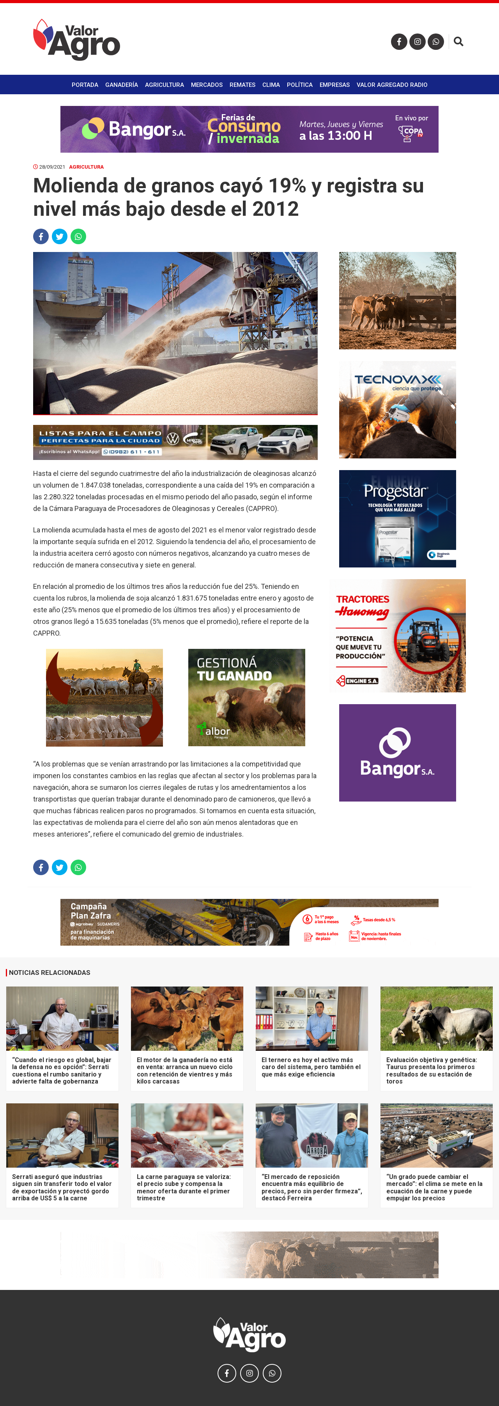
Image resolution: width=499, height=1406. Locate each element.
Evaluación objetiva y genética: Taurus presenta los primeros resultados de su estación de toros (431, 1070)
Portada (85, 84)
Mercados (207, 84)
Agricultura (164, 84)
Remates (242, 84)
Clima (271, 84)
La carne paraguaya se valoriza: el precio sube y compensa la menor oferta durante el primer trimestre (184, 1187)
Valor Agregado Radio (392, 84)
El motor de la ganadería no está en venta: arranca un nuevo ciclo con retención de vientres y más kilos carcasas (185, 1070)
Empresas (335, 84)
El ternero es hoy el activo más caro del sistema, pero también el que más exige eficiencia (311, 1067)
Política (300, 84)
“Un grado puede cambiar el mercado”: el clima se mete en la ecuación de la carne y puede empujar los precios (434, 1187)
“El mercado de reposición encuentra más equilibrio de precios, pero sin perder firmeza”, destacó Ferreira (312, 1187)
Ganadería (121, 84)
